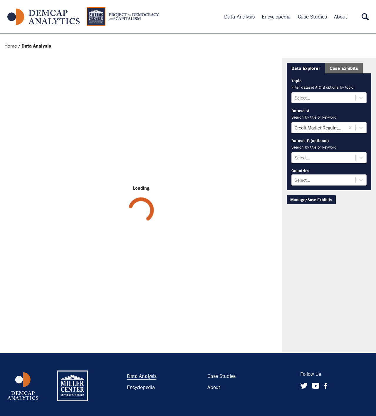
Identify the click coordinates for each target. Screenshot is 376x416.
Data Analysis (36, 46)
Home (10, 46)
